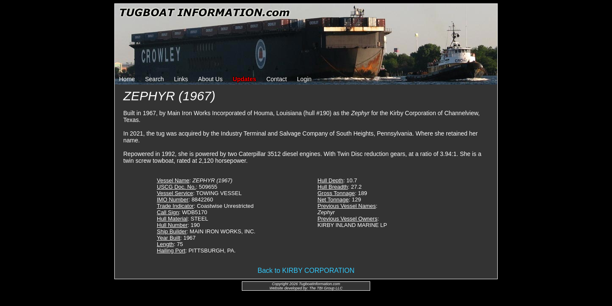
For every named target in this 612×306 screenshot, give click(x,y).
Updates (244, 79)
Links (181, 79)
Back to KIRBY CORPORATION (306, 270)
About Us (210, 79)
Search (154, 79)
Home (127, 79)
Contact (276, 79)
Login (304, 79)
